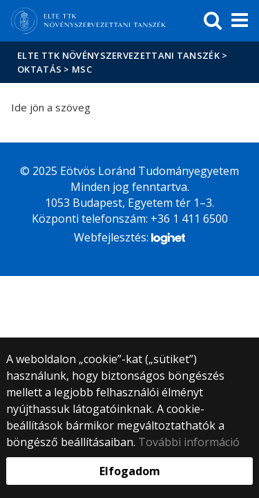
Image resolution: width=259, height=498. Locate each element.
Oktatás (39, 69)
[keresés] (213, 21)
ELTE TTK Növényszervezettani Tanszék (118, 55)
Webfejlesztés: (129, 238)
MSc (82, 69)
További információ (189, 442)
